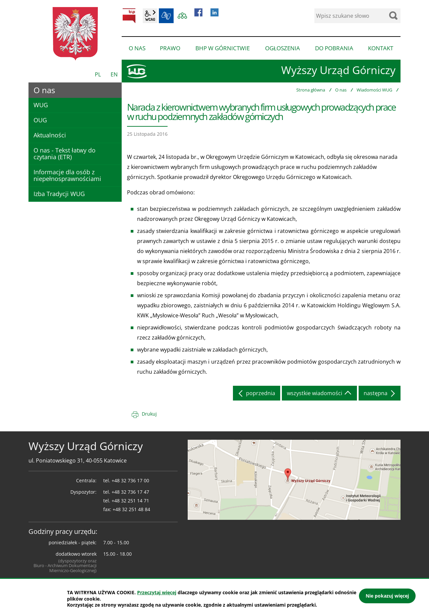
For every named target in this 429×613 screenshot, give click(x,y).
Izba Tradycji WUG (59, 194)
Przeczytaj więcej (156, 592)
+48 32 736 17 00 (130, 480)
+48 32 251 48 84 (131, 509)
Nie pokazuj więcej (387, 596)
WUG (41, 105)
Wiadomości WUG (374, 90)
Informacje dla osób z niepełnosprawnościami (67, 175)
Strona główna (310, 90)
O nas (341, 90)
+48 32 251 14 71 (130, 500)
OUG (40, 120)
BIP (129, 15)
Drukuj (149, 414)
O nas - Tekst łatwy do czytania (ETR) (65, 153)
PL (98, 74)
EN (114, 74)
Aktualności (50, 135)
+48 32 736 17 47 (130, 492)
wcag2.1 (150, 15)
